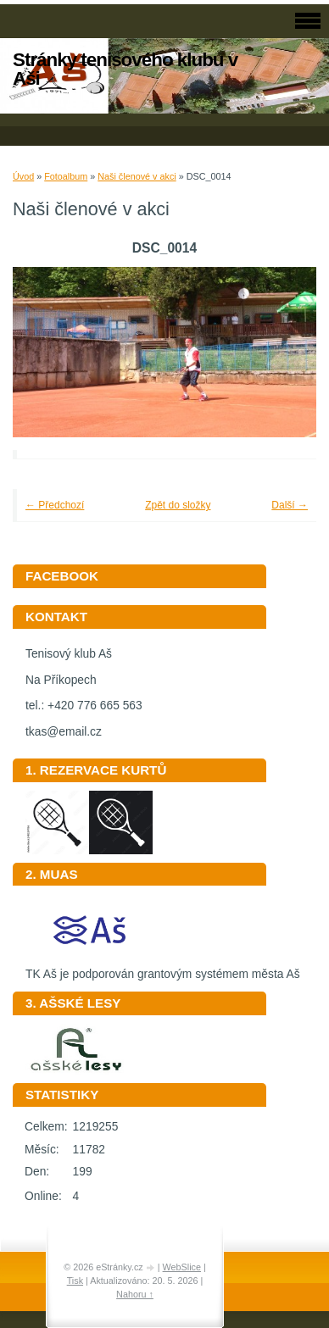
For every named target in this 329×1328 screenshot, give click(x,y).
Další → (289, 505)
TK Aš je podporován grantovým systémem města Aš (162, 968)
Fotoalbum (65, 176)
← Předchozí (54, 505)
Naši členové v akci (137, 176)
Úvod (23, 176)
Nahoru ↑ (134, 1294)
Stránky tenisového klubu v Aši (125, 69)
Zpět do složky (177, 505)
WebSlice (182, 1267)
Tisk (75, 1280)
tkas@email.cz (63, 731)
